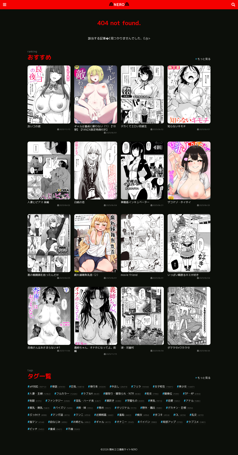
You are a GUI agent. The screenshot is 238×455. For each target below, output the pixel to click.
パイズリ (64, 407)
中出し (119, 386)
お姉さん (81, 422)
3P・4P (193, 393)
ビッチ (37, 429)
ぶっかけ (38, 414)
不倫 (74, 429)
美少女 (187, 386)
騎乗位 (171, 393)
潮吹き (114, 400)
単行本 (98, 386)
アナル (193, 400)
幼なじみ (58, 422)
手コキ (162, 414)
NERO (119, 4)
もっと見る (203, 59)
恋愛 (174, 400)
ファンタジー (58, 400)
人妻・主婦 (40, 393)
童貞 (56, 429)
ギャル (103, 422)
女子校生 (164, 386)
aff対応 (38, 386)
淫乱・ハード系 (88, 400)
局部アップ (173, 422)
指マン (37, 422)
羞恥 (125, 414)
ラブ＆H (91, 393)
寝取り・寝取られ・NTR (123, 393)
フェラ (141, 386)
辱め (105, 407)
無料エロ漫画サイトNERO (123, 449)
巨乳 (77, 386)
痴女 (143, 414)
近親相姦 (104, 414)
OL (180, 414)
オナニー (125, 422)
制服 (36, 400)
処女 (153, 393)
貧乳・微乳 (39, 407)
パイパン (148, 422)
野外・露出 (152, 407)
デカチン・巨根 (180, 407)
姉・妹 (85, 407)
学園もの (135, 400)
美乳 (156, 400)
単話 (58, 386)
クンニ (83, 414)
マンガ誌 (61, 414)
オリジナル (126, 407)
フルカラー (66, 393)
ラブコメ (197, 422)
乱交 (198, 414)
